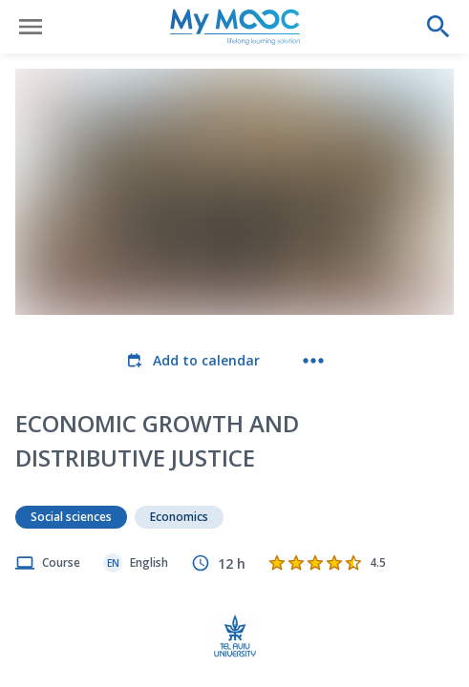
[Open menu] (30, 26)
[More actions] (313, 360)
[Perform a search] (438, 26)
